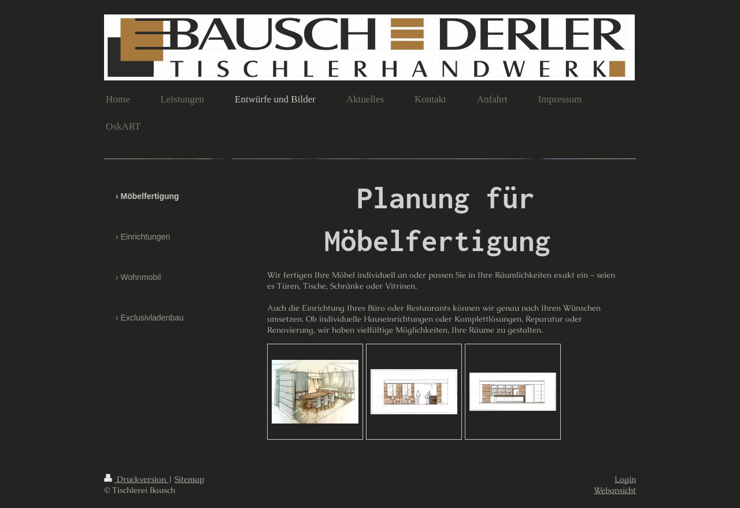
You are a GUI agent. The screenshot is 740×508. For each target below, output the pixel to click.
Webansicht (615, 490)
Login (625, 479)
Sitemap (189, 479)
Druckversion (136, 479)
